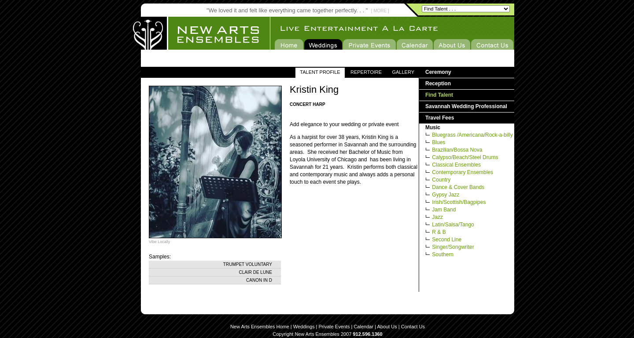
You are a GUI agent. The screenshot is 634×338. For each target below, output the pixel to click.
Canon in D (259, 280)
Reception (438, 83)
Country (441, 180)
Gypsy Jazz (445, 195)
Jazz (437, 217)
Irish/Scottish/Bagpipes (459, 202)
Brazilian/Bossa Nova (457, 150)
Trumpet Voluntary (247, 264)
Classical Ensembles (456, 165)
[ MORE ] (380, 10)
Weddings (304, 326)
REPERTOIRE (366, 72)
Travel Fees (439, 118)
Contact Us (413, 326)
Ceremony (438, 72)
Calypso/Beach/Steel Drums (465, 157)
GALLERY (403, 72)
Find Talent (439, 95)
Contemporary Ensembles (462, 172)
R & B (439, 232)
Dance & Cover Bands (458, 187)
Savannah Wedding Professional (466, 106)
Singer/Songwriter (453, 247)
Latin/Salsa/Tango (453, 225)
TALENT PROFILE (320, 72)
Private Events (334, 326)
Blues (438, 142)
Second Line (446, 239)
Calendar (363, 326)
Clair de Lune (255, 272)
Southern (442, 254)
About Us (387, 326)
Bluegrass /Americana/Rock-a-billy (472, 135)
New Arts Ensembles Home (259, 326)
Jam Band (444, 210)
